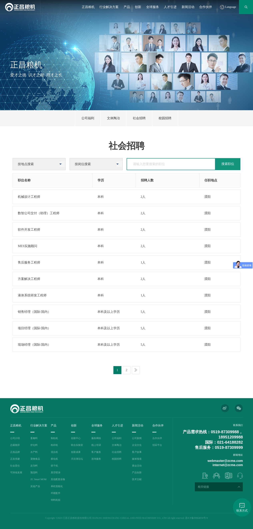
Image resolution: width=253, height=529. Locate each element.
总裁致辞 (15, 445)
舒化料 (34, 445)
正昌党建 (15, 458)
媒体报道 (137, 458)
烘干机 (54, 465)
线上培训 (96, 445)
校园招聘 (116, 458)
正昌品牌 (15, 452)
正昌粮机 (88, 7)
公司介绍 (15, 438)
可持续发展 (16, 472)
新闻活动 (188, 7)
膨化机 (54, 458)
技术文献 (137, 479)
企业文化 (137, 445)
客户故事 (137, 452)
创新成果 (76, 452)
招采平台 (157, 445)
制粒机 (54, 438)
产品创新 (137, 472)
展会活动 (137, 465)
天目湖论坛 (77, 458)
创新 (138, 7)
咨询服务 (96, 458)
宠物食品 (35, 458)
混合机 (54, 452)
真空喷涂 (55, 472)
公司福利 (116, 438)
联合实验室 (77, 445)
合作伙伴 (205, 7)
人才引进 (170, 7)
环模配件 (55, 493)
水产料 (34, 452)
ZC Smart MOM (38, 479)
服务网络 (96, 438)
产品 (127, 7)
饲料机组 (55, 500)
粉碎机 (54, 445)
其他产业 (35, 486)
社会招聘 (116, 452)
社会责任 (15, 465)
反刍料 (34, 465)
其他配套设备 (58, 479)
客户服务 (96, 452)
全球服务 (152, 7)
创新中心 (76, 438)
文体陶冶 (116, 445)
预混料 (34, 472)
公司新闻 (137, 438)
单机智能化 (57, 486)
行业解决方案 (109, 7)
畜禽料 (34, 438)
